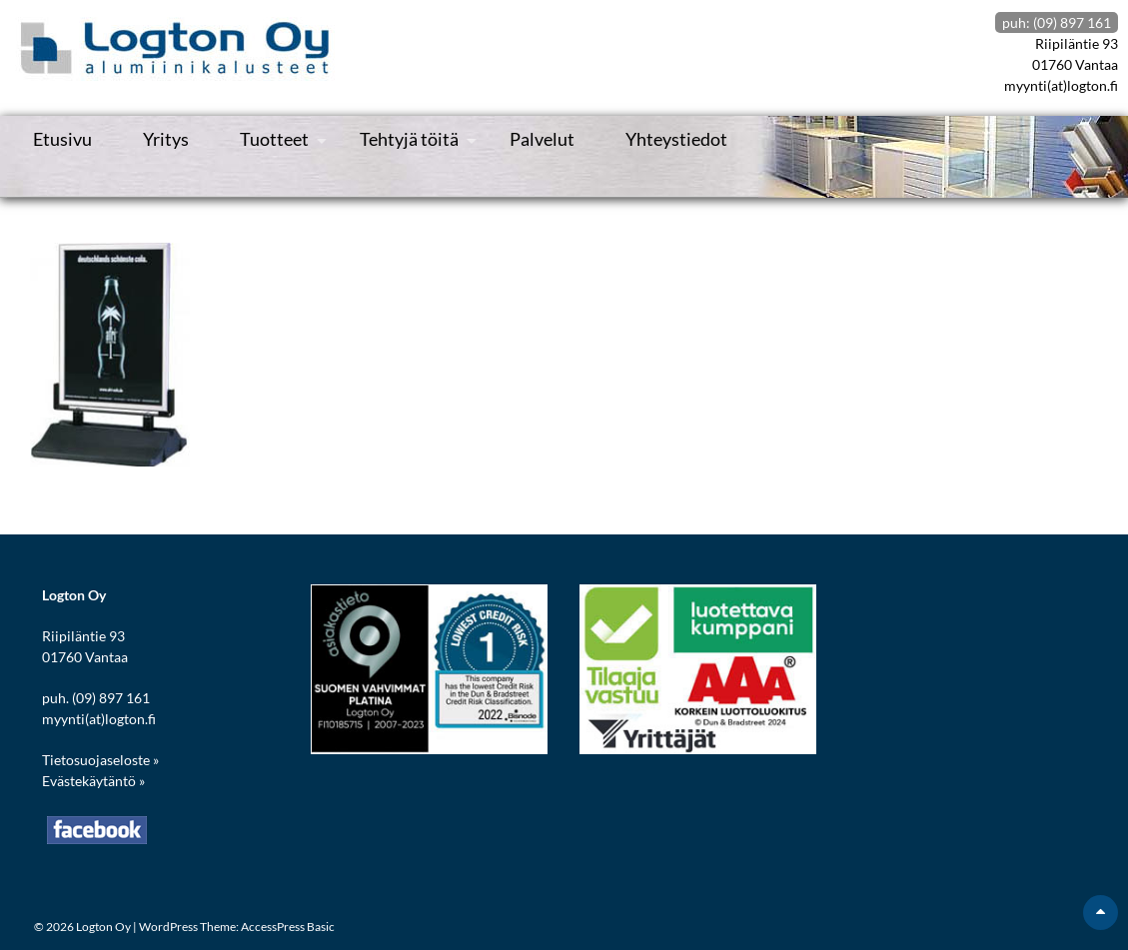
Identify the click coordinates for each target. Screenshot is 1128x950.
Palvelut (542, 139)
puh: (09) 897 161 (1056, 22)
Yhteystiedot (676, 139)
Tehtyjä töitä (409, 139)
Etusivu (62, 139)
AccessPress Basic (288, 926)
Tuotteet (274, 139)
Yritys (166, 139)
